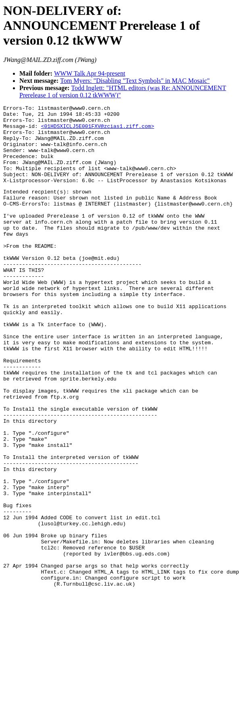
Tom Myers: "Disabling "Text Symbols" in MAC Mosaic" (135, 80)
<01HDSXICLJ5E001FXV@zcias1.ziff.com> (97, 130)
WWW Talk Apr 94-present (89, 73)
